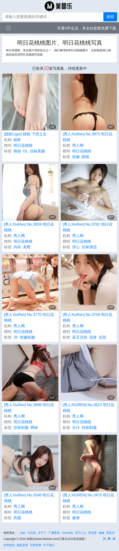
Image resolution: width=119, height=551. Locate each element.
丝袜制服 (21, 428)
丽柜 (17, 140)
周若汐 (110, 532)
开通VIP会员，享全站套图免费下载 (86, 28)
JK (15, 337)
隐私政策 (22, 545)
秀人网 (78, 145)
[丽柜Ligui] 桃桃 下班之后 (25, 134)
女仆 (76, 428)
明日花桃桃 (22, 145)
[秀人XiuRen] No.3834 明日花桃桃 (29, 227)
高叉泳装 (79, 337)
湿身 (93, 337)
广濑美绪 (54, 532)
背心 (76, 247)
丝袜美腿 (37, 151)
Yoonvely (67, 532)
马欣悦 (31, 532)
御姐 (17, 151)
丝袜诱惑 (89, 247)
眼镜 (85, 157)
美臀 (27, 247)
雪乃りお (80, 532)
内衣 (17, 247)
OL (25, 151)
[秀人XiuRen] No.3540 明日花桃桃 (29, 498)
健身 (76, 518)
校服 (76, 157)
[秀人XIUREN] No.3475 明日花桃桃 (89, 498)
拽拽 (101, 532)
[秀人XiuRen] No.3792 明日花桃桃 (88, 227)
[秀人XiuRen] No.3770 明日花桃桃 (29, 317)
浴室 (102, 337)
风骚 (17, 518)
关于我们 (49, 545)
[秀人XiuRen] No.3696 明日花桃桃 (29, 408)
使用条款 (9, 545)
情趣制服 (27, 337)
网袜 (34, 428)
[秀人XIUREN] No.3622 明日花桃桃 (89, 408)
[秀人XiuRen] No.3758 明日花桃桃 (88, 317)
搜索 (110, 17)
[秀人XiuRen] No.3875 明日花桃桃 (88, 137)
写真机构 (35, 545)
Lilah (23, 532)
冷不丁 (42, 532)
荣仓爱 (92, 532)
